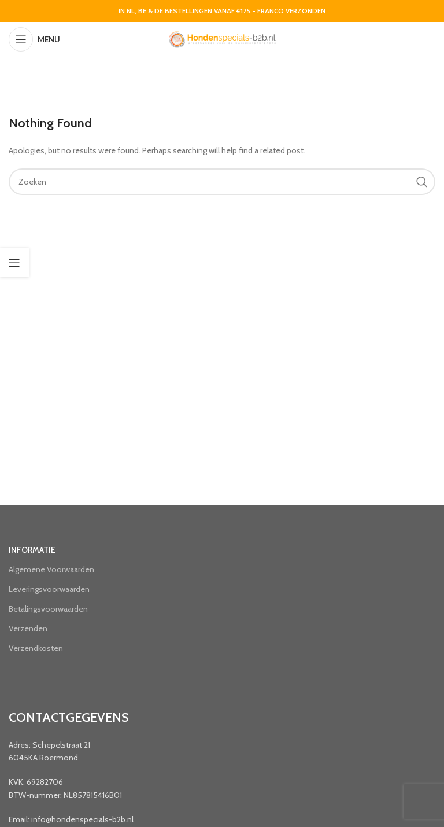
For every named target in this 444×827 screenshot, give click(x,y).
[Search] (222, 181)
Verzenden (28, 628)
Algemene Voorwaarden (51, 569)
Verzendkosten (36, 648)
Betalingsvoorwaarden (48, 609)
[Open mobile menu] (34, 39)
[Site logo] (222, 38)
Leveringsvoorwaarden (49, 589)
